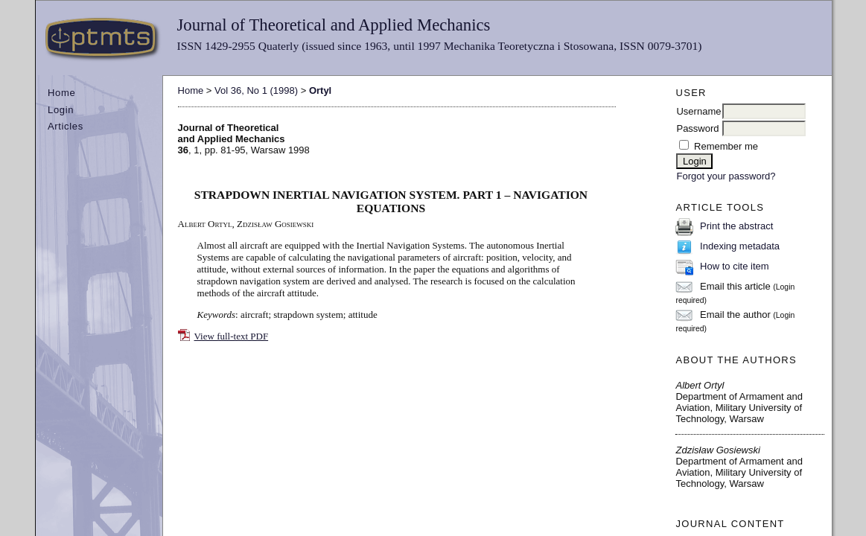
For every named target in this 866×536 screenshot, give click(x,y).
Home (61, 92)
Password (697, 128)
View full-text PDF (231, 336)
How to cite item (734, 266)
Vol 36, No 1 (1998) (256, 90)
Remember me (726, 146)
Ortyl (320, 90)
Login (61, 109)
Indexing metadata (740, 246)
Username (698, 111)
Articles (65, 126)
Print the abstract (736, 226)
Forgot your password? (725, 176)
